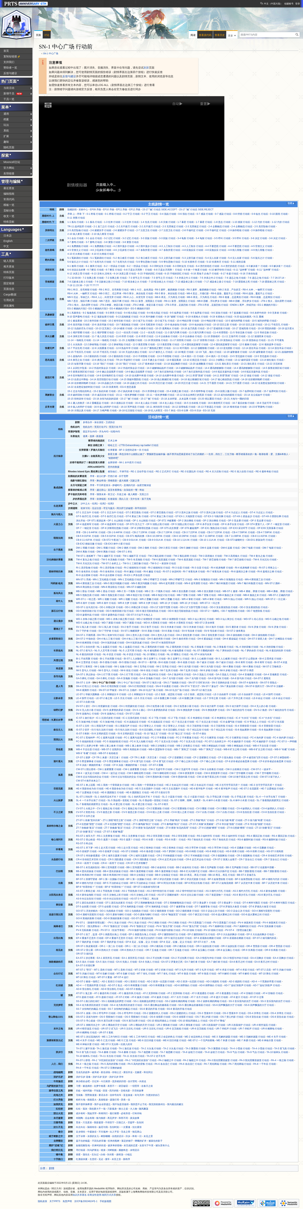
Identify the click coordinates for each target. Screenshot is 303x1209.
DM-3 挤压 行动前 (168, 547)
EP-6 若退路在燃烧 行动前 (207, 938)
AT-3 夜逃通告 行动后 (227, 993)
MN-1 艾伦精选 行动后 (129, 579)
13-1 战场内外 (74, 356)
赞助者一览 (10, 67)
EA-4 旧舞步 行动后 (283, 958)
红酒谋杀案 (82, 1159)
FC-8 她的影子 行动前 (239, 741)
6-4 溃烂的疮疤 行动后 (233, 266)
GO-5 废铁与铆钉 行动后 (146, 914)
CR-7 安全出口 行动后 (275, 859)
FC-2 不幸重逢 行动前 (162, 737)
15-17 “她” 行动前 (129, 398)
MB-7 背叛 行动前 (186, 595)
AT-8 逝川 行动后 (239, 997)
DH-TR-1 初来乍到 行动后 (110, 635)
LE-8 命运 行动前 (261, 698)
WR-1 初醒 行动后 (128, 599)
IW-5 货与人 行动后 (108, 670)
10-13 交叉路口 (103, 328)
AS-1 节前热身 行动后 (133, 891)
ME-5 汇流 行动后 (126, 1040)
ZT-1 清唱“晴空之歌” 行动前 (117, 820)
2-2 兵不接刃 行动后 (150, 226)
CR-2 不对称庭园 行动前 (169, 855)
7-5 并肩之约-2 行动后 (211, 278)
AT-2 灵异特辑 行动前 (154, 993)
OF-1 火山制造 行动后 (144, 520)
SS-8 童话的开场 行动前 (152, 1009)
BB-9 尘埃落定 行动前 (141, 875)
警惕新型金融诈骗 (156, 454)
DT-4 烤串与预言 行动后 (282, 902)
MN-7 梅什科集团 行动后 (250, 583)
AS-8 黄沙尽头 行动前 (244, 894)
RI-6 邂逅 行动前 (132, 571)
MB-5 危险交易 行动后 (112, 595)
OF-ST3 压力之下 (135, 524)
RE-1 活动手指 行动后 (142, 471)
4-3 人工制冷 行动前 (169, 246)
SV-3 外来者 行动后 (193, 627)
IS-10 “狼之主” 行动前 (155, 733)
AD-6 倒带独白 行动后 (210, 985)
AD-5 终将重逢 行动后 (160, 985)
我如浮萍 (92, 1113)
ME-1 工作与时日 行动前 (115, 1036)
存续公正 (116, 1072)
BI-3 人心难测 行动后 (226, 658)
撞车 (107, 1159)
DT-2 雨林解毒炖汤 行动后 (178, 902)
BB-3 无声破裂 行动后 (237, 867)
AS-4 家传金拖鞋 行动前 (272, 891)
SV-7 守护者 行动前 (86, 631)
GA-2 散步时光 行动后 (179, 674)
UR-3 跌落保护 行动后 (238, 1025)
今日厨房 (105, 1081)
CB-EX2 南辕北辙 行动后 (89, 543)
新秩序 (126, 1159)
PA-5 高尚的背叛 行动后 (140, 1064)
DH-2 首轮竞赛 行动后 (213, 635)
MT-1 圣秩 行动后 (123, 969)
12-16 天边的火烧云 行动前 (133, 352)
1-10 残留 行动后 (241, 222)
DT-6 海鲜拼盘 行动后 (157, 906)
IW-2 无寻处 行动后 (166, 666)
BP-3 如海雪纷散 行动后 (247, 879)
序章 (92, 476)
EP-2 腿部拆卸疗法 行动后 (201, 934)
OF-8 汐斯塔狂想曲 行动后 (144, 528)
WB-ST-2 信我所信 (111, 749)
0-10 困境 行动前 (279, 214)
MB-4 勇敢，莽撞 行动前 (252, 591)
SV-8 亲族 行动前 (151, 631)
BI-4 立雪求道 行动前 (270, 658)
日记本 (95, 1081)
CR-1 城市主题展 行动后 (142, 855)
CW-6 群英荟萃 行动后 (215, 773)
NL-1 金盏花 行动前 (107, 647)
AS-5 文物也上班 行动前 (115, 894)
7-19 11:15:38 (74, 285)
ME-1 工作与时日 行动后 (142, 1036)
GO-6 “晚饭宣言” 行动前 (173, 914)
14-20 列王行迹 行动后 (186, 383)
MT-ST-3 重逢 (105, 977)
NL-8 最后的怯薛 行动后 (88, 654)
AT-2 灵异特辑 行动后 (178, 993)
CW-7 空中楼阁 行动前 (241, 773)
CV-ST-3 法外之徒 (85, 816)
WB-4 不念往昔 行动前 (264, 745)
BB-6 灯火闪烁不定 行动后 (223, 871)
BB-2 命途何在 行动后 (187, 867)
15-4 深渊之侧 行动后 (177, 391)
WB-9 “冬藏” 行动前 (285, 749)
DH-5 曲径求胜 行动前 (159, 638)
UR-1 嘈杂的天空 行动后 (142, 1025)
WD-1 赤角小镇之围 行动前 (90, 619)
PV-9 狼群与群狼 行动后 (168, 930)
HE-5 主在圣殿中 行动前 (148, 788)
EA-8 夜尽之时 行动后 (265, 961)
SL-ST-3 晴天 (161, 804)
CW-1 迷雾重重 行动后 (135, 769)
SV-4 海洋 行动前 (215, 627)
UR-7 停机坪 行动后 (248, 1028)
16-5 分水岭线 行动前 (195, 403)
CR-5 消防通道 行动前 (119, 859)
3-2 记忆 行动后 (130, 238)
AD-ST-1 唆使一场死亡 (88, 981)
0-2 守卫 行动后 (150, 214)
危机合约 (87, 427)
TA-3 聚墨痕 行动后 (218, 1048)
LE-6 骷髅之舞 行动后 (190, 698)
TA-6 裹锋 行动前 (107, 1052)
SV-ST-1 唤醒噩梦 (130, 631)
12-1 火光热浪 (74, 344)
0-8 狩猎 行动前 (241, 214)
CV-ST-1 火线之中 (85, 808)
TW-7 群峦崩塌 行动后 (239, 559)
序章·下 (80, 214)
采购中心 (83, 209)
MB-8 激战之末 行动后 (254, 595)
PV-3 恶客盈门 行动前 (200, 922)
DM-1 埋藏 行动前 (85, 547)
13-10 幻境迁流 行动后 (195, 360)
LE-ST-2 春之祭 (104, 698)
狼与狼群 (101, 1118)
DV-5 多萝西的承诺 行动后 (161, 710)
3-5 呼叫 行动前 (222, 238)
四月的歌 (114, 1090)
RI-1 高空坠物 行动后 (111, 567)
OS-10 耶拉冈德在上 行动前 (161, 1020)
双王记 (111, 494)
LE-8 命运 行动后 (281, 698)
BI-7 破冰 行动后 (224, 662)
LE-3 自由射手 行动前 (225, 694)
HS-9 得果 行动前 (235, 851)
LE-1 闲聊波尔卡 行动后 (140, 694)
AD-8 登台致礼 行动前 (87, 989)
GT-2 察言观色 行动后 (162, 512)
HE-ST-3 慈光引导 (160, 792)
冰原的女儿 (93, 1136)
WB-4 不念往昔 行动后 (88, 749)
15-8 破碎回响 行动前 (78, 395)
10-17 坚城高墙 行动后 (244, 328)
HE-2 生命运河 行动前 (177, 785)
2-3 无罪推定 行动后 (196, 226)
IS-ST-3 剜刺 (82, 733)
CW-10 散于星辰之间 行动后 (243, 776)
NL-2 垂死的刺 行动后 (177, 647)
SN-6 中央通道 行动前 (167, 686)
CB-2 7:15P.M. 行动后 (168, 532)
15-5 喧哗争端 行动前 (202, 391)
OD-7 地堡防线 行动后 (258, 611)
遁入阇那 (132, 494)
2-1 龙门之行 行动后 (104, 226)
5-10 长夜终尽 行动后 (218, 261)
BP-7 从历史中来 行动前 (247, 883)
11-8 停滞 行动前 (125, 336)
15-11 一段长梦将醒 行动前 (130, 395)
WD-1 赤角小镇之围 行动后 (120, 619)
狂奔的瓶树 (113, 1140)
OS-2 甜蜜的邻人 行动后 (183, 1013)
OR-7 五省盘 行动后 (178, 950)
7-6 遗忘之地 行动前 (235, 278)
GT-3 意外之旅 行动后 (211, 512)
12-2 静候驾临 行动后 (119, 344)
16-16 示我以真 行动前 (79, 410)
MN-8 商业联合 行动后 (113, 587)
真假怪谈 (103, 1099)
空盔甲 (131, 1122)
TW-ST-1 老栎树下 (85, 556)
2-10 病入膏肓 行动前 (78, 234)
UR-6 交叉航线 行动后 (202, 1028)
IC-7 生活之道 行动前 (183, 721)
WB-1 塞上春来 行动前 (111, 745)
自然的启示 (118, 1136)
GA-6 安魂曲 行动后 (150, 678)
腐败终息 (123, 1150)
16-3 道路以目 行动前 (122, 403)
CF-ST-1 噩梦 (83, 757)
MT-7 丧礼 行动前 (146, 973)
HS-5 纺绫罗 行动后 (109, 851)
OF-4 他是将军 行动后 (112, 524)
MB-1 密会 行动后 (106, 591)
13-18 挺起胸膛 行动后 (175, 363)
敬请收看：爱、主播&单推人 (273, 454)
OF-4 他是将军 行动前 (87, 524)
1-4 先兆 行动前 (149, 222)
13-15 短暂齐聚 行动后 (79, 363)
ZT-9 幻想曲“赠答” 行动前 (212, 827)
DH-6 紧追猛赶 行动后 (234, 638)
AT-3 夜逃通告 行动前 (203, 993)
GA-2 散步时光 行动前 (154, 674)
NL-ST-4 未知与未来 (201, 654)
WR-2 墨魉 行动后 (170, 599)
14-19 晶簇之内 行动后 (135, 383)
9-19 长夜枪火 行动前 (197, 316)
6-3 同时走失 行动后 (183, 266)
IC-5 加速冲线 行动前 (87, 721)
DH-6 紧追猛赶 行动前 (209, 638)
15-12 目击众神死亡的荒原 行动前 (194, 395)
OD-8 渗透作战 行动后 (112, 614)
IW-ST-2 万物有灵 (272, 666)
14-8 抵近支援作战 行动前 (225, 371)
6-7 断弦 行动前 (95, 269)
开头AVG (104, 431)
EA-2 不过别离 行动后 (182, 958)
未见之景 (148, 1136)
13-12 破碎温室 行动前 (246, 360)
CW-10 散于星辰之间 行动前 (211, 776)
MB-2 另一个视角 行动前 (130, 591)
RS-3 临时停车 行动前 (208, 836)
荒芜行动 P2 (115, 427)
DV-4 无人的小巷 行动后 (88, 710)
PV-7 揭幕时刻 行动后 (245, 926)
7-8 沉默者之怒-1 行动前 (80, 281)
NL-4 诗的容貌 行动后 (271, 647)
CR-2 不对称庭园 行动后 (196, 855)
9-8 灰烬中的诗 (258, 312)
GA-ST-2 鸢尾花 (262, 678)
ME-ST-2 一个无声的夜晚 (201, 1040)
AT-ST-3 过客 (257, 997)
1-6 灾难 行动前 (167, 222)
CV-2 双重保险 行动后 (182, 808)
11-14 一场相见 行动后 (105, 340)
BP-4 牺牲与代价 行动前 (274, 879)
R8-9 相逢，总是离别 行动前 (234, 297)
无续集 (79, 1095)
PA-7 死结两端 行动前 (215, 1064)
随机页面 (8, 147)
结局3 (111, 503)
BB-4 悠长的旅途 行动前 (88, 871)
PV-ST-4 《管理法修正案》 (239, 930)
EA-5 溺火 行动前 (85, 961)
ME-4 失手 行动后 (85, 1040)
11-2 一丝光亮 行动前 (127, 332)
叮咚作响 (137, 1113)
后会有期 (89, 1118)
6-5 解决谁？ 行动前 (257, 266)
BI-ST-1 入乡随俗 (133, 658)
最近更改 (8, 188)
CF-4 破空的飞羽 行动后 (255, 757)
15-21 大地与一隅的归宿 (236, 398)
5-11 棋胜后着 (238, 261)
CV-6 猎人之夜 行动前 (158, 812)
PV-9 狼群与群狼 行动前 (141, 930)
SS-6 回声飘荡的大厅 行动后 (259, 1005)
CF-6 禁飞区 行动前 (140, 761)
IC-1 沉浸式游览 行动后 (135, 718)
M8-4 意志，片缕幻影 (198, 293)
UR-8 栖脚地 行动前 (271, 1028)
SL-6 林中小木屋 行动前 (215, 800)
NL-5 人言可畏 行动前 (105, 650)
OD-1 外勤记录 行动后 (136, 607)
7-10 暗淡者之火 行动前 (134, 281)
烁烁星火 (92, 1099)
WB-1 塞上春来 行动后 (137, 745)
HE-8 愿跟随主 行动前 (112, 792)
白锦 (102, 1154)
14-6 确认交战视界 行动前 (109, 371)
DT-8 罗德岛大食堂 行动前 (233, 906)
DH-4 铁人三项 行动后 (134, 638)
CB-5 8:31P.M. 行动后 (112, 536)
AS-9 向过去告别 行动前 (88, 898)
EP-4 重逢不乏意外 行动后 (119, 938)
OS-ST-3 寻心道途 (85, 1020)
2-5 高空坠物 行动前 (264, 226)
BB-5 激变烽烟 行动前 (141, 871)
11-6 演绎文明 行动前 (78, 336)
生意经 (93, 1159)
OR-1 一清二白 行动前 (111, 946)
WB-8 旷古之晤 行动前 (235, 749)
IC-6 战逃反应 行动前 (135, 721)
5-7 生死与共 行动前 (100, 261)
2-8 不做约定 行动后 (215, 230)
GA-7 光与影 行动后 (195, 678)
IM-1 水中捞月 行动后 (130, 462)
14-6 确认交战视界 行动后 (138, 371)
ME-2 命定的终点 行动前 (170, 1036)
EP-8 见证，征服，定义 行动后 (176, 942)
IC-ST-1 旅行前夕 (85, 718)
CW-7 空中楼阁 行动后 (267, 773)
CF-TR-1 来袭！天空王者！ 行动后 (148, 757)
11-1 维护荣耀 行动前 (78, 332)
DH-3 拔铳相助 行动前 (238, 635)
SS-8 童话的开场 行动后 (179, 1009)
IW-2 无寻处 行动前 (144, 666)
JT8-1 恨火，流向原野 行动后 (82, 305)
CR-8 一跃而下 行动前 (87, 863)
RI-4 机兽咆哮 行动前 (222, 567)
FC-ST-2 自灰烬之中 (215, 741)
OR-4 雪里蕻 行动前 (256, 946)
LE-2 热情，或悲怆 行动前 (168, 694)
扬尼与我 (103, 1127)
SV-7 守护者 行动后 (108, 631)
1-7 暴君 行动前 (185, 222)
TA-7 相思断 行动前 (148, 1052)
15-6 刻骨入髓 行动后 (226, 391)
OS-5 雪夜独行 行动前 (111, 1017)
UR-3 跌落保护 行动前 (213, 1025)
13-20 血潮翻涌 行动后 (201, 363)
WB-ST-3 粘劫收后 (108, 753)
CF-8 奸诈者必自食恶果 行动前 (241, 761)
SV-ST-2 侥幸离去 (235, 631)
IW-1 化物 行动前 (103, 666)
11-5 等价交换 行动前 (241, 332)
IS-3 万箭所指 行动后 (222, 726)
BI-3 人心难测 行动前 (203, 658)
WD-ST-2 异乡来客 (204, 622)
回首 (105, 1090)
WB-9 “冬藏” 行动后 (86, 753)
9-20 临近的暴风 (242, 316)
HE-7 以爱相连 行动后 (87, 792)
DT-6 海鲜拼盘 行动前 (132, 906)
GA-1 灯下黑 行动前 (107, 674)
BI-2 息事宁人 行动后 (179, 658)
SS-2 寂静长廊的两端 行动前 (180, 1001)
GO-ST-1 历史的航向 (87, 911)
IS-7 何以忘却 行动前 (198, 729)
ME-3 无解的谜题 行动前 (225, 1036)
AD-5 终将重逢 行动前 (135, 985)
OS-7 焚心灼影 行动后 (231, 1017)
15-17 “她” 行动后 (149, 398)
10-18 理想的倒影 (267, 328)
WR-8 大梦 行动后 (148, 603)
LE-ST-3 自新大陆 (85, 702)
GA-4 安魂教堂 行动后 (275, 674)
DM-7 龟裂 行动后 (271, 547)
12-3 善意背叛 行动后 (168, 344)
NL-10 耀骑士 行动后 (177, 654)
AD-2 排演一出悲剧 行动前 (161, 981)
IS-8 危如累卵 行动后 (270, 729)
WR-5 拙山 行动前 (233, 599)
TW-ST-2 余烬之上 (111, 563)
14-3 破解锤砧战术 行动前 (160, 368)
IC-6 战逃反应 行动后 (159, 721)
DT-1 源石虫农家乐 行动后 (119, 902)
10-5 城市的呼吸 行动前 (237, 320)
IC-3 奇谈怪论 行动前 (199, 718)
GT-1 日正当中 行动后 (112, 512)
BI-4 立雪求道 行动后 (87, 662)
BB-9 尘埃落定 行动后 (166, 875)
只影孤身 (112, 1108)
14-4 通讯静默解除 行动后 (246, 368)
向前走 (142, 1081)
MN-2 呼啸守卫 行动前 (155, 579)
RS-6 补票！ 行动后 (175, 839)
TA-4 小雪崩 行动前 (240, 1048)
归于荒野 (123, 476)
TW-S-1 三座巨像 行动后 (135, 563)
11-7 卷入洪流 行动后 (103, 336)
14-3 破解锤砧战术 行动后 (189, 368)
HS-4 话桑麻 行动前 (241, 847)
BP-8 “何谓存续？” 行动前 (89, 887)
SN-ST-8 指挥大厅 (254, 686)
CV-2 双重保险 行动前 (158, 808)
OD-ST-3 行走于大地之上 (139, 614)
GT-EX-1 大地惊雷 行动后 (188, 516)
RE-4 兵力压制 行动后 (217, 471)
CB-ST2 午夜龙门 (111, 540)
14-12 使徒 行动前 (249, 375)
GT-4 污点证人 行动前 (236, 512)
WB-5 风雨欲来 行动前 (135, 749)
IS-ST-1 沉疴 (82, 726)
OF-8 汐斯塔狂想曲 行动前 (115, 528)
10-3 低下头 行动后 (165, 320)
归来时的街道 (99, 1145)
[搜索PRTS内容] (269, 34)
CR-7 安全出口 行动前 (250, 859)
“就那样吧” (113, 458)
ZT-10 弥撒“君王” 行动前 (268, 827)
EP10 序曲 (108, 209)
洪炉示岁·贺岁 (100, 1077)
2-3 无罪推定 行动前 (173, 226)
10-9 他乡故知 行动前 (176, 324)
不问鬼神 (103, 1131)
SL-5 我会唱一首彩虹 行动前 (122, 800)
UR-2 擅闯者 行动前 (167, 1025)
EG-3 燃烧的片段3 (98, 308)
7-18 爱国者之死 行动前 (245, 281)
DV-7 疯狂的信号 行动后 (281, 710)
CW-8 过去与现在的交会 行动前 (92, 776)
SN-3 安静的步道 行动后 (224, 682)
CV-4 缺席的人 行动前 (248, 808)
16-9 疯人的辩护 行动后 (106, 407)
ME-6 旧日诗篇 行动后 (174, 1040)
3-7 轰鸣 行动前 (75, 242)
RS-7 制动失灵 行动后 (224, 839)
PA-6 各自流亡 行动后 (190, 1064)
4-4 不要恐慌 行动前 (215, 246)
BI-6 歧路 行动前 (167, 662)
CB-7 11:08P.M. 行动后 (237, 536)
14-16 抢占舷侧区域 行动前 (165, 379)
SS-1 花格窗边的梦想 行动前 (116, 1001)
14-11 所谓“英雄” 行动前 (198, 375)
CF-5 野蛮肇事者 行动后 (115, 761)
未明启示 (134, 1150)
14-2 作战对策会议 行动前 (102, 368)
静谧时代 (117, 485)
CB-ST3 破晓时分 (235, 540)
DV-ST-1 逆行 (83, 706)
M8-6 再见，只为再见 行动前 (170, 297)
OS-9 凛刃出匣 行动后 (134, 1020)
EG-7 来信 (170, 410)
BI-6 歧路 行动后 (186, 662)
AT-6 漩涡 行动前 (140, 997)
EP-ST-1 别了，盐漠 (86, 934)
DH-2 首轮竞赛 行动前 (188, 635)
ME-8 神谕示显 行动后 (87, 1044)
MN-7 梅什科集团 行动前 (222, 583)
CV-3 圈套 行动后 (225, 808)
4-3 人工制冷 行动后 (192, 246)
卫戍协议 (110, 422)
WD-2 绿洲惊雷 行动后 (174, 619)
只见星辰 (87, 1122)
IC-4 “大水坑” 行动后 (269, 718)
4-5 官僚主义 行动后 (78, 250)
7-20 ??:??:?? (91, 285)
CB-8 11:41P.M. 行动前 (263, 536)
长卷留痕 (112, 499)
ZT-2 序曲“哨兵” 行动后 (202, 820)
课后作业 (128, 1072)
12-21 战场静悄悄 (284, 352)
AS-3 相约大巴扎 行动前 (218, 891)
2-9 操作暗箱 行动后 (261, 230)
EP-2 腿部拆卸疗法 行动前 (172, 934)
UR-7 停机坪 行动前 (226, 1028)
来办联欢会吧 (83, 1081)
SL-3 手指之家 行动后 (242, 796)
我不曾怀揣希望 (84, 1104)
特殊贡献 (8, 221)
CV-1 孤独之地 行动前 (108, 808)
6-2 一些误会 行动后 (137, 266)
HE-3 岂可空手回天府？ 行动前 (231, 785)
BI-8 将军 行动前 (244, 662)
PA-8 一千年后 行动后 (87, 1067)
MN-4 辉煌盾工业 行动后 (89, 583)
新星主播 (112, 454)
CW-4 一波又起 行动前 (88, 773)
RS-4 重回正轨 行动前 (258, 836)
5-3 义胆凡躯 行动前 (169, 258)
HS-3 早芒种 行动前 (195, 847)
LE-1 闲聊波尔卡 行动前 (113, 694)
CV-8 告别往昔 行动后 (272, 812)
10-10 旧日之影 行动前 (225, 324)
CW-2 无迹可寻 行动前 (160, 769)
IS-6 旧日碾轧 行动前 (150, 729)
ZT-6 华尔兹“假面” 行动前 (229, 824)
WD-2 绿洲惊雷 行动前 (148, 619)
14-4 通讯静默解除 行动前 (218, 368)
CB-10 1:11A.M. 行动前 (185, 540)
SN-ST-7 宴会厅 (210, 686)
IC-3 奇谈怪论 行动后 (223, 718)
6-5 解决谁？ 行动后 (280, 266)
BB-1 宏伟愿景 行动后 (137, 867)
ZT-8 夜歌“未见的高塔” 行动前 (148, 827)
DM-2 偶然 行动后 (147, 547)
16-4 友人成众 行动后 (170, 403)
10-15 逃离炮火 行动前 (167, 328)
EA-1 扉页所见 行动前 (108, 958)
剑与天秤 (139, 1095)
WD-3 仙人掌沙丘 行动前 (201, 619)
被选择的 (87, 1086)
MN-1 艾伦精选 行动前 (104, 579)
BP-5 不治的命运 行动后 (142, 883)
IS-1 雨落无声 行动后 (126, 726)
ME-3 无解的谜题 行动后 (252, 1036)
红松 (78, 1108)
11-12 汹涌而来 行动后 (259, 336)
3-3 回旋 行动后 (167, 238)
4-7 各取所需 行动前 (146, 250)
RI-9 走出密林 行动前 (87, 575)
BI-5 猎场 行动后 (127, 662)
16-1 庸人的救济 (75, 403)
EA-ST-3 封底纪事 (85, 965)
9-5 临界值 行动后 (200, 312)
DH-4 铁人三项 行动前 (108, 638)
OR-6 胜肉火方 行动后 (131, 950)
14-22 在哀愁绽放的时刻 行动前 (267, 383)
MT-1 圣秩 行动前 (103, 969)
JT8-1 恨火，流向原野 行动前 (276, 301)
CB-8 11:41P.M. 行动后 (88, 540)
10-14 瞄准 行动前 (122, 328)
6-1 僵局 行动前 (75, 266)
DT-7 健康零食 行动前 (181, 906)
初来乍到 (85, 508)
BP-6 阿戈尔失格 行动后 (197, 883)
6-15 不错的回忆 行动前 (150, 273)
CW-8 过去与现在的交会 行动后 (127, 776)
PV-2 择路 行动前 (158, 922)
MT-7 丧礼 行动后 (166, 973)
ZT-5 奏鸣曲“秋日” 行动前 (146, 824)
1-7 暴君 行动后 (204, 222)
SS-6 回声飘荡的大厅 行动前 (227, 1005)
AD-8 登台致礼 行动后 (112, 989)
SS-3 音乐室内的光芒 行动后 (275, 1001)
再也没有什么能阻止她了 (132, 454)
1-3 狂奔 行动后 (130, 222)
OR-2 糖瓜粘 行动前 (160, 946)
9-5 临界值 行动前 (179, 312)
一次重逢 (125, 1127)
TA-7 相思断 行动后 (170, 1052)
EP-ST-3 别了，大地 (204, 942)
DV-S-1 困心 (139, 710)
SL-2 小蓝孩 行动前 (172, 796)
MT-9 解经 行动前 (227, 973)
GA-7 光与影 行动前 (173, 678)
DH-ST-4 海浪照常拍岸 (163, 642)
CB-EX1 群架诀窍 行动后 (259, 540)
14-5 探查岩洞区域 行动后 (80, 371)
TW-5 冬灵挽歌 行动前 (113, 559)
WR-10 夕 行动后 (189, 603)
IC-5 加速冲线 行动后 (111, 721)
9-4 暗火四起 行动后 (157, 312)
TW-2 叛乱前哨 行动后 (185, 556)
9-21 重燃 (259, 316)
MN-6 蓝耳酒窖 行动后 (196, 583)
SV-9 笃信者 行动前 (192, 631)
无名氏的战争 (83, 1072)
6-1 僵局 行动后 (94, 266)
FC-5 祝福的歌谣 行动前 (88, 741)
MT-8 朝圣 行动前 (187, 973)
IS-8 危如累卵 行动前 (246, 729)
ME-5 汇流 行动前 (106, 1040)
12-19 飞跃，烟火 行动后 (208, 352)
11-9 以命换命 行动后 (191, 336)
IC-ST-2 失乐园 (276, 721)
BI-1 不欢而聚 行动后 (111, 658)
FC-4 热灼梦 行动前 (260, 737)
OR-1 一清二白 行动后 (136, 946)
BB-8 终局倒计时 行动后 (115, 875)
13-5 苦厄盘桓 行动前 (241, 356)
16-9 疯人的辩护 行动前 (79, 407)
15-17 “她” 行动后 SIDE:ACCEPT (159, 209)
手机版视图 (105, 1201)
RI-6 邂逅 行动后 (152, 571)
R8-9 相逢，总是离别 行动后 (265, 297)
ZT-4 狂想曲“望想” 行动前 (89, 824)
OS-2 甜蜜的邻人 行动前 (155, 1013)
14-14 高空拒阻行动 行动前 (104, 379)
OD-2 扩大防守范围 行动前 (164, 607)
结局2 (103, 503)
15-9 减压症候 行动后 (103, 395)
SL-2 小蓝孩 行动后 (194, 796)
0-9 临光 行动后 (260, 214)
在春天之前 (147, 1086)
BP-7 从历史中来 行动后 (274, 883)
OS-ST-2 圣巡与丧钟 (86, 1017)
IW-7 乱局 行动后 (189, 670)
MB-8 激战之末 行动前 (229, 595)
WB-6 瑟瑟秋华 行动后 (160, 749)
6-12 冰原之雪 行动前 (78, 273)
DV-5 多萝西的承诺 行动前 (117, 710)
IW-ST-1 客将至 (84, 666)
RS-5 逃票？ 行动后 (130, 839)
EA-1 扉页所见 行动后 (133, 958)
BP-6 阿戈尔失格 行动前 (170, 883)
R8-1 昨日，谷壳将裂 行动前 (82, 289)
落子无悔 (146, 499)
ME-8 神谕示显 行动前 (269, 1040)
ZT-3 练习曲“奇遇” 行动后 (257, 820)
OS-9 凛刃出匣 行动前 (108, 1020)
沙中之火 (85, 503)
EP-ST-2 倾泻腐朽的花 (264, 938)
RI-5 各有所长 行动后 (111, 571)
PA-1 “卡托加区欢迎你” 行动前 (107, 1060)
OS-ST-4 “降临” (217, 1020)
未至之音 (116, 1159)
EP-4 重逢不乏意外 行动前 (89, 938)
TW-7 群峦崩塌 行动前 (214, 559)
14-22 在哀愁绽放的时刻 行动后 (83, 387)
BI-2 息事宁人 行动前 (155, 658)
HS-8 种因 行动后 (215, 851)
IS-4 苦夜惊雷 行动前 (246, 726)
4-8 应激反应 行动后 (215, 250)
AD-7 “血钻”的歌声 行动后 (266, 985)
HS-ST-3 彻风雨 (275, 851)
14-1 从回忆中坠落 (77, 368)
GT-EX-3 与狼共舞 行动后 (217, 516)
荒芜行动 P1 (100, 427)
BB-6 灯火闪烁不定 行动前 (193, 871)
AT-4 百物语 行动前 (250, 993)
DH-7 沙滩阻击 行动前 (280, 638)
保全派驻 (99, 422)
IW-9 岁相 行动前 (209, 670)
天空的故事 (138, 1090)
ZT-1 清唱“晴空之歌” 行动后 (147, 820)
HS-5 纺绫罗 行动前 (86, 851)
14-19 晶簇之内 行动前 (109, 383)
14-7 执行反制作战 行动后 (196, 371)
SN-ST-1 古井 (83, 682)
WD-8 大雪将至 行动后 (181, 622)
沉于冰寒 (80, 1136)
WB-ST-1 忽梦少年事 (87, 745)
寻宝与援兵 (109, 508)
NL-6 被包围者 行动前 (155, 650)
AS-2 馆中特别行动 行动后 (189, 891)
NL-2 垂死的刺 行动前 (152, 647)
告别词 (140, 1122)
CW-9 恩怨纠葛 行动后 (183, 776)
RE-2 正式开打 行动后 (167, 471)
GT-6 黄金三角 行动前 (137, 516)
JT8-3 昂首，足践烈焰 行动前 (180, 305)
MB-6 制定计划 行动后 (163, 595)
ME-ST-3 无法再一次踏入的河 (116, 1044)
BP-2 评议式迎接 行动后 (193, 879)
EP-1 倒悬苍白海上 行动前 (113, 934)
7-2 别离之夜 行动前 (93, 278)
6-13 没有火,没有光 (102, 273)
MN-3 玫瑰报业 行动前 (206, 579)
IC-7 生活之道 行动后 (207, 721)
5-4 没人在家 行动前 (215, 258)
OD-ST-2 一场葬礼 (209, 611)
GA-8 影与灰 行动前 (218, 678)
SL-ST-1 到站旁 (84, 796)
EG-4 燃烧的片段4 (119, 308)
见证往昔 (96, 508)
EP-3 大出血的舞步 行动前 (230, 934)
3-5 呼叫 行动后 (240, 238)
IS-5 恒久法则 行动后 (126, 729)
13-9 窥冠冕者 (173, 360)
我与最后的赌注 (175, 1104)
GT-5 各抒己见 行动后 (112, 516)
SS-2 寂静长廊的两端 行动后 (212, 1001)
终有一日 (137, 1136)
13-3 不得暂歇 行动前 (144, 356)
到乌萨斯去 (93, 1150)
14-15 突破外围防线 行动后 (134, 379)
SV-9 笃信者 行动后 (214, 631)
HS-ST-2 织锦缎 (129, 851)
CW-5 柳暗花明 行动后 (164, 773)
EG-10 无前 (209, 410)
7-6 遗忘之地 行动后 (258, 278)
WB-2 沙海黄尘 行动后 (188, 745)
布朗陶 (79, 1118)
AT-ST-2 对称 (122, 997)
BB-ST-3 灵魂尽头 (246, 875)
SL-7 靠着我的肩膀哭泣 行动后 (92, 804)
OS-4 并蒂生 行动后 (281, 1013)
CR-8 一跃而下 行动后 (112, 863)
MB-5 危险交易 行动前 (87, 595)
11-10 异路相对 (212, 336)
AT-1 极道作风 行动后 (129, 993)
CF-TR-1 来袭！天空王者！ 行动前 (110, 757)
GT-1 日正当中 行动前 (87, 512)
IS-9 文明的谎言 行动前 (103, 733)
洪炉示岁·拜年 (116, 1077)
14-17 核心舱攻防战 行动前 (225, 379)
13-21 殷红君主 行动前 (227, 363)
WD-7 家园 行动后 (132, 622)
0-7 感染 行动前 (205, 214)
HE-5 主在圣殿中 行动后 (175, 788)
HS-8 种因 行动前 (194, 851)
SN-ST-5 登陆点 (268, 682)
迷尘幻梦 (101, 476)
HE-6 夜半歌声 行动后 (226, 788)
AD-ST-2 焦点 (115, 985)
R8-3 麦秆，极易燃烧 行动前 (170, 289)
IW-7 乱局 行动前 (169, 670)
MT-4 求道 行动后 (245, 969)
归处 (78, 1090)
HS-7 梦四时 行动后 (173, 851)
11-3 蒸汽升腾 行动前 (176, 332)
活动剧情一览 (158, 417)
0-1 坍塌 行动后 (113, 214)
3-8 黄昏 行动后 (130, 242)
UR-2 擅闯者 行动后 (189, 1025)
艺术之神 (112, 440)
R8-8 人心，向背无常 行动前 (107, 297)
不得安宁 (109, 1122)
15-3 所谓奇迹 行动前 (153, 391)
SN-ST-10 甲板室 (108, 690)
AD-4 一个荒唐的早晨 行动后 (91, 985)
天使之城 (121, 494)
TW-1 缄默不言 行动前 (109, 556)
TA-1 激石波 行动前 (107, 1048)
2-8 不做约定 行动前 (192, 230)
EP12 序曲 (134, 209)
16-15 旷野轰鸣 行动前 (260, 407)
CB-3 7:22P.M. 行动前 (193, 532)
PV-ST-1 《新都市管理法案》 (91, 922)
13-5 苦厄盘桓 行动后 (265, 356)
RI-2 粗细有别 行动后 (159, 567)
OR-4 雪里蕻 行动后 (279, 946)
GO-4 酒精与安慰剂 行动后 (90, 914)
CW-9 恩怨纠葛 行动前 (157, 776)
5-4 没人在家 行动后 (238, 258)
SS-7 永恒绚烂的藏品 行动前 (91, 1009)
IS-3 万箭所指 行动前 (198, 726)
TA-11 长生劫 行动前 (110, 1056)
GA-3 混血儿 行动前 (203, 674)
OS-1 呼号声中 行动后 (129, 1013)
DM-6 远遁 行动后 (230, 547)
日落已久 (121, 1122)
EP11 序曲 (121, 209)
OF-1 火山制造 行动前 (119, 520)
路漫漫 (99, 436)
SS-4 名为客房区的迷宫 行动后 (126, 1005)
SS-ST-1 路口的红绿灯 (88, 1001)
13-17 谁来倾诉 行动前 (150, 363)
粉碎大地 (80, 1099)
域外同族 (87, 1090)
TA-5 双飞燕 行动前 (284, 1048)
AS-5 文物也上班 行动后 (142, 894)
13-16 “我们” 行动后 (126, 363)
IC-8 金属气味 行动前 (231, 721)
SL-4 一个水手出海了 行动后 (91, 800)
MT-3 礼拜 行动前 (184, 969)
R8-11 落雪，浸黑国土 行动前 (146, 301)
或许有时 (80, 1113)
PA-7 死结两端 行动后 (240, 1064)
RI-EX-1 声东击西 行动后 (137, 575)
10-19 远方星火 (286, 328)
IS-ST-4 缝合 (199, 733)
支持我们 (8, 62)
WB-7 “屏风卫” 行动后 (210, 749)
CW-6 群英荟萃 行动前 (190, 773)
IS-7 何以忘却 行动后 (222, 729)
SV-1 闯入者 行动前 (86, 627)
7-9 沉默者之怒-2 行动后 (107, 281)
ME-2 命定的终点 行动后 (197, 1036)
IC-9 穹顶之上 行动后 (255, 721)
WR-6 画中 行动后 (106, 603)
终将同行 (103, 1113)
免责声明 (67, 1201)
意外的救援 (113, 467)
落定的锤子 (127, 1140)
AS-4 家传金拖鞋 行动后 (88, 894)
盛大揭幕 (123, 480)
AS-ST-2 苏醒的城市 (168, 894)
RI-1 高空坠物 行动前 (87, 567)
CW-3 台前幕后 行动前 (212, 769)
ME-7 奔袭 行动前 (225, 1040)
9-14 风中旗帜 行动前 (151, 316)
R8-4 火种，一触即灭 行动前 (257, 289)
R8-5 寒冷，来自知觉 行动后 (170, 293)
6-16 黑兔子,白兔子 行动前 (205, 273)
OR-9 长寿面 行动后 (275, 950)
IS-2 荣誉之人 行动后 (174, 726)
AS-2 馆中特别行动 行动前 (160, 891)
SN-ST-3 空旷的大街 (199, 682)
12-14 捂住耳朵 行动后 (279, 348)
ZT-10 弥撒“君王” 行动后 (88, 831)
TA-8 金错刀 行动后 (215, 1052)
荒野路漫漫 (91, 1095)
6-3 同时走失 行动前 (160, 266)
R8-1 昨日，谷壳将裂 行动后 (114, 289)
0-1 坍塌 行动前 (95, 214)
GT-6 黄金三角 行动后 (162, 516)
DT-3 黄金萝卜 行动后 (229, 902)
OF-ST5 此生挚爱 (169, 528)
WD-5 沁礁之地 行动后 (88, 622)
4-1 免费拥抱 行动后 (100, 246)
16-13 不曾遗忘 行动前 (209, 407)
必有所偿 (125, 1113)
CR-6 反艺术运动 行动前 (171, 859)
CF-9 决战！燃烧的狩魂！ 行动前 (93, 765)
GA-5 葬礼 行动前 (85, 678)
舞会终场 (101, 480)
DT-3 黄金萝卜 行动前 (204, 902)
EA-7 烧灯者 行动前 (195, 961)
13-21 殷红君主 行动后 (252, 363)
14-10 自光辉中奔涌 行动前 (139, 375)
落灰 (85, 1108)
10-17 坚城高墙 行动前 (218, 328)
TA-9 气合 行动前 (236, 1052)
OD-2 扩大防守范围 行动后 (194, 607)
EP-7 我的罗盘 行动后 (112, 942)
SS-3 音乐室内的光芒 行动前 (243, 1001)
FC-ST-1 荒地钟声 (85, 737)
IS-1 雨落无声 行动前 (102, 726)
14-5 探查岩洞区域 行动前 (275, 368)
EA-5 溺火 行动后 (105, 961)
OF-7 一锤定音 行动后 (87, 528)
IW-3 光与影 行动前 (188, 666)
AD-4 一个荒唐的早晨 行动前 (266, 981)
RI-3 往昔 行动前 (181, 567)
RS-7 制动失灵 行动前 (199, 839)
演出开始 (80, 520)
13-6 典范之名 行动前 (78, 360)
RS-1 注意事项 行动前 (108, 836)
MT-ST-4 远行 (121, 977)
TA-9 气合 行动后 (256, 1052)
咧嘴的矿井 (140, 1140)
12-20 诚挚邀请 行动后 (261, 352)
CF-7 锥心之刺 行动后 (211, 761)
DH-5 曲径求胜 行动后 (184, 638)
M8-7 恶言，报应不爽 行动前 (82, 301)
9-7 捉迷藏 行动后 (239, 312)
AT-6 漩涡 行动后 (160, 997)
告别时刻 (114, 1127)
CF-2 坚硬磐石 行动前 (180, 757)
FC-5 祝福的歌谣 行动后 (115, 741)
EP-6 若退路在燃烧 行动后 (237, 938)
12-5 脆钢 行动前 (248, 344)
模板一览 (8, 204)
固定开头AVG (90, 431)
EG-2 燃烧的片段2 (77, 308)
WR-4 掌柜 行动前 (191, 599)
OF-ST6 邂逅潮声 (189, 528)
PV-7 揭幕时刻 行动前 (220, 926)
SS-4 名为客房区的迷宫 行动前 (92, 1005)
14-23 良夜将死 (110, 387)
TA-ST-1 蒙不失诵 (85, 1048)
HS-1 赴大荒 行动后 (127, 847)
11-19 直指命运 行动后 (254, 340)
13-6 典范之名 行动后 (103, 360)
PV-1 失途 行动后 (138, 922)
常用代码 (8, 199)
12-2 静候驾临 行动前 (95, 344)
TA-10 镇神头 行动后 (86, 1056)
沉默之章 (135, 480)
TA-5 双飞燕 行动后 (86, 1052)
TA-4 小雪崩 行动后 (262, 1048)
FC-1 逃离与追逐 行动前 (109, 737)
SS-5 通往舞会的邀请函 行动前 (160, 1005)
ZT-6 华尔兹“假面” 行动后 (257, 824)
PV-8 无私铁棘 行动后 (87, 930)
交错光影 (125, 1090)
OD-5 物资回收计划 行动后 (120, 611)
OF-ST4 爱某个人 (255, 524)
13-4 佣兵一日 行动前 (192, 356)
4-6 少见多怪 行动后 (123, 250)
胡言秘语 (123, 1086)
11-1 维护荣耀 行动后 (103, 332)
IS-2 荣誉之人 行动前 (150, 726)
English (8, 241)
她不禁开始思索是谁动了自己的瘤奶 (185, 454)
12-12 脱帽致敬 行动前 (202, 348)
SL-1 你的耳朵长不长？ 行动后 (144, 796)
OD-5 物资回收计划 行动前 (90, 611)
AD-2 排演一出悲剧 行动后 (190, 981)
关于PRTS (54, 1201)
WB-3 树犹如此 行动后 (239, 745)
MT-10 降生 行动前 (269, 973)
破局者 (95, 1072)
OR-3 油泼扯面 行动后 (232, 946)
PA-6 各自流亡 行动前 (166, 1064)
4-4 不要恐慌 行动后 (238, 246)
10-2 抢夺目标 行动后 (119, 320)
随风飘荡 (143, 1108)
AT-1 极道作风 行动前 (105, 993)
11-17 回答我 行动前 (180, 340)
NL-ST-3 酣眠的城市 (203, 650)
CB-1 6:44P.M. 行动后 (118, 532)
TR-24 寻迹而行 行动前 (128, 360)
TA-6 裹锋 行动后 (127, 1052)
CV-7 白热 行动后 (225, 812)
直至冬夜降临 (115, 490)
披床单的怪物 (115, 1145)
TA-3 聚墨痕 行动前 (195, 1048)
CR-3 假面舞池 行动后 (248, 855)
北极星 (138, 1072)
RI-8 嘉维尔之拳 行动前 (243, 571)
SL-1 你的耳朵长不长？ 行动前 (110, 796)
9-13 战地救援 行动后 (127, 316)
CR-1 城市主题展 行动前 (114, 855)
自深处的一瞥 (131, 490)
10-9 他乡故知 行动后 (200, 324)
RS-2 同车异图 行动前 (158, 836)
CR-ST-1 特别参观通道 (88, 855)
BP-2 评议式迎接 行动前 (166, 879)
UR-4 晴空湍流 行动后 (87, 1028)
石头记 (95, 1154)
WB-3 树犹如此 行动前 (214, 745)
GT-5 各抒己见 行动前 (87, 516)
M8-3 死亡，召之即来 (110, 293)
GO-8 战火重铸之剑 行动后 (255, 914)
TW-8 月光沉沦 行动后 (87, 563)
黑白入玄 (123, 499)
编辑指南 (8, 193)
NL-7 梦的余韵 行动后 (252, 650)
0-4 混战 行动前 (168, 214)
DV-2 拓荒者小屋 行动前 (159, 706)
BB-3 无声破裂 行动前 (212, 867)
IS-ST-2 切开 (82, 729)
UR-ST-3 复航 (106, 1032)
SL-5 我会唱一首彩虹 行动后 (154, 800)
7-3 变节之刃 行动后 (162, 278)
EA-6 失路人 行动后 (149, 961)
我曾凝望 (98, 1122)
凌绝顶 (119, 1154)
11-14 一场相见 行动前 (79, 340)
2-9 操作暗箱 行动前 (238, 230)
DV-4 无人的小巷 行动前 (263, 706)
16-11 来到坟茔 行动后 (158, 407)
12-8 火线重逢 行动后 (103, 348)
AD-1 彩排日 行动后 (134, 981)
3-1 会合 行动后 (94, 238)
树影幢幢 (105, 1136)
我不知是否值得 (120, 1104)
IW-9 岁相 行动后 (229, 670)
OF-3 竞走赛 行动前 (238, 520)
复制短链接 (10, 56)
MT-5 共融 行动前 (282, 969)
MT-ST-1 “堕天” (84, 969)
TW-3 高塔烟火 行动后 (235, 556)
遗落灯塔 (114, 1099)
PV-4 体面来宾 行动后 (274, 922)
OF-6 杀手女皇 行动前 (207, 524)
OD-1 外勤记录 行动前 (111, 607)
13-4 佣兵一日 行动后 (217, 356)
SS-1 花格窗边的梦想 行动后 (148, 1001)
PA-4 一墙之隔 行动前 (282, 1060)
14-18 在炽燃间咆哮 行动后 (81, 383)
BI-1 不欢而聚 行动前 (87, 658)
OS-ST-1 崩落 (83, 1013)
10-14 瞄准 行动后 (143, 328)
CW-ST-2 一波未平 (261, 769)
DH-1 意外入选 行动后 (162, 635)
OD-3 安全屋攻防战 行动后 (253, 607)
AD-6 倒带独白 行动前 (185, 985)
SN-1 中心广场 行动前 (103, 682)
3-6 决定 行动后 (277, 238)
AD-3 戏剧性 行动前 (216, 981)
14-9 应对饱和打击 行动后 (109, 375)
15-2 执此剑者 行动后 (129, 391)
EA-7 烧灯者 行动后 (217, 961)
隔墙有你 (92, 1127)
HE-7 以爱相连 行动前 (272, 788)
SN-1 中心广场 (50, 53)
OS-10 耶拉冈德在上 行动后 (192, 1020)
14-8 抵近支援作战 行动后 (254, 371)
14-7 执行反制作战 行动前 (167, 371)
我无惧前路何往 (157, 1104)
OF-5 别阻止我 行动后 (182, 524)
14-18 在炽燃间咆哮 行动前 (255, 379)
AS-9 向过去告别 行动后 (115, 898)
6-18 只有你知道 (249, 273)
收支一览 (8, 216)
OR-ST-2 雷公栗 (84, 950)
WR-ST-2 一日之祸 (275, 599)
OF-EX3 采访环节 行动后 (242, 528)
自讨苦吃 (132, 1081)
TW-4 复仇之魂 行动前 (261, 556)
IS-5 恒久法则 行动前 (102, 729)
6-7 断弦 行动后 (114, 269)
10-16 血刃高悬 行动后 (192, 328)
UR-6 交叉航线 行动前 (177, 1028)
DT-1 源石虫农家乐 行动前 (89, 902)
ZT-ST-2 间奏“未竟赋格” (201, 824)
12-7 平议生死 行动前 (78, 348)
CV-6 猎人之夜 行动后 (182, 812)
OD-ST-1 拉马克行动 (87, 607)
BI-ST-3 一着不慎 (147, 662)
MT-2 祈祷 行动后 (164, 969)
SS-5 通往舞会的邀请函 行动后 (194, 1005)
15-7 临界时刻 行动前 (250, 391)
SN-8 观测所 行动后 (86, 690)
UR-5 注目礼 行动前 (130, 1028)
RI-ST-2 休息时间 (172, 571)
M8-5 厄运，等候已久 (78, 297)
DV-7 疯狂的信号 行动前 (239, 710)
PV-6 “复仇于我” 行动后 (195, 926)
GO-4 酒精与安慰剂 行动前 (266, 911)
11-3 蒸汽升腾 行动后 (200, 332)
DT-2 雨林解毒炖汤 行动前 (148, 902)
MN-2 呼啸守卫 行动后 (180, 579)
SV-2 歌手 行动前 (130, 627)
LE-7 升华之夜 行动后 (239, 698)
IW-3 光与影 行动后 (211, 666)
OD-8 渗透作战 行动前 (87, 614)
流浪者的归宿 (119, 1081)
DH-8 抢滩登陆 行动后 (87, 642)
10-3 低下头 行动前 (143, 320)
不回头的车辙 (99, 1140)
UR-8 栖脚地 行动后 (86, 1032)
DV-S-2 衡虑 (260, 710)
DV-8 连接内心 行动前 (87, 713)
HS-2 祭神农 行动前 (150, 847)
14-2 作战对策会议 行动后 (131, 368)
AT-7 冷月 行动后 (199, 997)
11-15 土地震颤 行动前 (130, 340)
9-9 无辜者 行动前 (277, 312)
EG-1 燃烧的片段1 (267, 305)
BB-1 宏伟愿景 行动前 (113, 867)
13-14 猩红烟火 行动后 (272, 360)
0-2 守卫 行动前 (131, 214)
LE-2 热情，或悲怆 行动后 (198, 694)
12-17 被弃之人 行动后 (161, 352)
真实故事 (134, 1118)
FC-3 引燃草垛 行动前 (212, 737)
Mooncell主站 (11, 162)
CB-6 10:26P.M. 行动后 (184, 536)
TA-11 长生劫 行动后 (134, 1056)
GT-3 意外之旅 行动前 (186, 512)
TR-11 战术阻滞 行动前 (79, 226)
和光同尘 (148, 1072)
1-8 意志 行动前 (222, 222)
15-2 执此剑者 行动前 (104, 391)
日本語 (7, 235)
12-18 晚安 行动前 (183, 352)
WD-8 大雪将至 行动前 (155, 622)
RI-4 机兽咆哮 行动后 (246, 567)
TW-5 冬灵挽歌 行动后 (138, 559)
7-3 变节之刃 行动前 (139, 278)
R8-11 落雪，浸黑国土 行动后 (179, 301)
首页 (6, 50)
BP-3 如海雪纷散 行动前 (220, 879)
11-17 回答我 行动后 (203, 340)
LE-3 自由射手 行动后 (249, 694)
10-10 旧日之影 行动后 (250, 324)
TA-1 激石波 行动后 (129, 1048)
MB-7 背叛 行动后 (206, 595)
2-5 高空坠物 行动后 (78, 230)
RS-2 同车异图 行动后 (183, 836)
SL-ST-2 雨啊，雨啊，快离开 (186, 800)
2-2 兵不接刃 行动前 (127, 226)
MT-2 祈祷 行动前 (144, 969)
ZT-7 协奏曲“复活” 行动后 (117, 827)
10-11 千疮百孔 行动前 (276, 324)
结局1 (95, 503)
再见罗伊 (112, 1118)
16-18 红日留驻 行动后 (130, 410)
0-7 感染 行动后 (223, 214)
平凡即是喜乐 (104, 485)
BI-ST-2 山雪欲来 (248, 658)
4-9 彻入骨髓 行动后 (261, 250)
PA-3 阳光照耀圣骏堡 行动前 (222, 1060)
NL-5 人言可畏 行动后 (130, 650)
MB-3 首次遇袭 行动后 (209, 591)
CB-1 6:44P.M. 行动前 (94, 532)
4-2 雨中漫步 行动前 (123, 246)
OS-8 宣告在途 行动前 (257, 1017)
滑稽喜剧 (112, 480)
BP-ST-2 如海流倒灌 (222, 883)
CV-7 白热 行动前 (205, 812)
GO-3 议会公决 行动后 (238, 911)
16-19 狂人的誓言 (153, 410)
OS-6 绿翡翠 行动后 (182, 1017)
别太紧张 (137, 1127)
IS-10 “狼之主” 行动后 (179, 733)
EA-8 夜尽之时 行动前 (241, 961)
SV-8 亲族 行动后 (171, 631)
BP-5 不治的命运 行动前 (115, 883)
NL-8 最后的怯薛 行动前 (278, 650)
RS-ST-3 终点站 (84, 843)
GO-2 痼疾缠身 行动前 (162, 911)
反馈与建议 (69, 76)
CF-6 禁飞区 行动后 (163, 761)
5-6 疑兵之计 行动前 (261, 258)
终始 (142, 490)
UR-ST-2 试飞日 (109, 1028)
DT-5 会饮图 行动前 (86, 906)
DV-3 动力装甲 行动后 (237, 706)
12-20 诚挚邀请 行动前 (235, 352)
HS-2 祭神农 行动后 (173, 847)
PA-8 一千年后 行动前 (264, 1064)
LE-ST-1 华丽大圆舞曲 (87, 694)
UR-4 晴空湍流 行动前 (264, 1025)
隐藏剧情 (72, 209)
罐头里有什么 (162, 1145)
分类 (42, 1168)
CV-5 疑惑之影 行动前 (108, 812)
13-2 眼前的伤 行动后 (119, 356)
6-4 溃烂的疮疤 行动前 (207, 266)
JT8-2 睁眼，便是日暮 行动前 (115, 305)
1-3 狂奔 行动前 (112, 222)
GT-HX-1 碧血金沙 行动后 (246, 516)
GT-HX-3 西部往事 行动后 (275, 516)
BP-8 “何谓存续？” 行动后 (118, 887)
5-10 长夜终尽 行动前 (193, 261)
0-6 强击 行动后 (186, 214)
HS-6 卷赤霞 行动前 (150, 851)
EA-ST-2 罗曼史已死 (172, 961)
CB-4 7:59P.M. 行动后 (268, 532)
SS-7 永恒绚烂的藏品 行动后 (123, 1009)
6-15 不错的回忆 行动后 (177, 273)
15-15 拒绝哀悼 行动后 (79, 398)
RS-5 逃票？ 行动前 (107, 839)
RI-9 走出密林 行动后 (111, 575)
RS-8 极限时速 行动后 (273, 839)
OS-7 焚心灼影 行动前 (206, 1017)
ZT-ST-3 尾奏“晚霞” (113, 831)
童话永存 (103, 1095)
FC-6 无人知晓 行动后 (141, 741)
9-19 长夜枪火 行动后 (221, 316)
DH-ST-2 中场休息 (85, 638)
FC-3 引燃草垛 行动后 (237, 737)
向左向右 (80, 1127)
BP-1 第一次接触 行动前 (111, 879)
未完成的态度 (131, 1145)
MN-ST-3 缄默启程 (136, 587)
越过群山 (101, 490)
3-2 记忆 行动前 (112, 238)
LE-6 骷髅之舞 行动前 (165, 698)
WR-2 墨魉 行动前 (149, 599)
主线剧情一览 (158, 204)
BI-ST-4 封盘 (280, 662)
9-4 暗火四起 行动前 (134, 312)
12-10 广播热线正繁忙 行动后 (155, 348)
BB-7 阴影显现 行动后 (275, 871)
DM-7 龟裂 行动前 (251, 547)
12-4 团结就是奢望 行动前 (194, 344)
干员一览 (8, 99)
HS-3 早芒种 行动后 (218, 847)
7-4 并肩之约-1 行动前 (186, 278)
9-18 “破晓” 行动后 (174, 316)
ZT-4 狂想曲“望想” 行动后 (117, 824)
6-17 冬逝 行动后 (230, 273)
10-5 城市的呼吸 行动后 (264, 320)
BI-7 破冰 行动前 (205, 662)
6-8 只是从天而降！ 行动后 (168, 269)
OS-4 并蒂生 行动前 (258, 1013)
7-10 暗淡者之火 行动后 (161, 281)
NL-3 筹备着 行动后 (223, 647)
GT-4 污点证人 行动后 (261, 512)
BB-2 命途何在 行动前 (162, 867)
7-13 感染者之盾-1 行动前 (188, 281)
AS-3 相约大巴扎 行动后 (245, 891)
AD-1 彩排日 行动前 (112, 981)
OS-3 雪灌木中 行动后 (234, 1013)
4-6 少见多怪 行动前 (100, 250)
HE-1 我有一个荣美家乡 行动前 (113, 785)
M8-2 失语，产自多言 (229, 289)
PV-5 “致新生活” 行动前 (116, 926)
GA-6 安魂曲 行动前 (127, 678)
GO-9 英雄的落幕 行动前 (89, 918)
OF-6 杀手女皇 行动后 (232, 524)
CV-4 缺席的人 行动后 (272, 808)
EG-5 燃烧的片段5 (140, 308)
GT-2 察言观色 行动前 (137, 512)
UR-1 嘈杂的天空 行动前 (114, 1025)
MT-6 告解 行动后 (126, 973)
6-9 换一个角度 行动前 (195, 269)
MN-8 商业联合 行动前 (87, 587)
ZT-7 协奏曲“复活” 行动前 (89, 827)
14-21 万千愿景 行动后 (237, 383)
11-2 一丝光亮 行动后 (151, 332)
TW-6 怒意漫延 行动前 (163, 559)
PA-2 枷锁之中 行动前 (169, 1060)
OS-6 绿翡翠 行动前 (160, 1017)
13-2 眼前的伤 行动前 (95, 356)
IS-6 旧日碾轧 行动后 (174, 729)
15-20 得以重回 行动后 (210, 398)
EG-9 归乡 (195, 410)
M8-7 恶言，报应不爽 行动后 (114, 301)
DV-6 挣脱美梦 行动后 (213, 710)
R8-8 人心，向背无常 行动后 (138, 297)
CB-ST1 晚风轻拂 (135, 536)
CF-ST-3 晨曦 (156, 765)
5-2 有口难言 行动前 (123, 258)
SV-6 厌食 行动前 (257, 627)
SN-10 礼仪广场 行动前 (151, 690)
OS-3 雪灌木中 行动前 (209, 1013)
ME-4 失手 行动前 (276, 1036)
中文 (6, 246)
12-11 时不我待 (181, 348)
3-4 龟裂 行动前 (185, 238)
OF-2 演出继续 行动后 (214, 520)
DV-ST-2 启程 (133, 713)
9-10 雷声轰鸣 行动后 (78, 316)
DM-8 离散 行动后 (106, 551)
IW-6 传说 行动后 (149, 670)
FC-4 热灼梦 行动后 (283, 737)
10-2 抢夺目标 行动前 (95, 320)
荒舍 (78, 1122)
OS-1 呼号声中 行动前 (104, 1013)
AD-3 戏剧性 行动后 (239, 981)
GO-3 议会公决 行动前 (213, 911)
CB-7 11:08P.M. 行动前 (211, 536)
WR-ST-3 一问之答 (210, 603)
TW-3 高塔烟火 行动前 (210, 556)
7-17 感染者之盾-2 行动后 (217, 281)
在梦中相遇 (100, 1086)
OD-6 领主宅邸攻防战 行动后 (183, 611)
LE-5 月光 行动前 (123, 698)
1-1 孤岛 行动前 (75, 222)
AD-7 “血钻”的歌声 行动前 (237, 985)
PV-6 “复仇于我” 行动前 (168, 926)
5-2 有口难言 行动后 (146, 258)
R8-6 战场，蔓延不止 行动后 (257, 293)
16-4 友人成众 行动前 (146, 403)
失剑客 (110, 1154)
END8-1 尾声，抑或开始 (243, 305)
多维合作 (87, 422)
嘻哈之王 (112, 445)
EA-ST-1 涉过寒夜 (85, 958)
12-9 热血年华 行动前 (127, 348)
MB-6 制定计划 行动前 (138, 595)
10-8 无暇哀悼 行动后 (151, 324)
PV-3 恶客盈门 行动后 (224, 922)
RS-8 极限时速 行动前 (248, 839)
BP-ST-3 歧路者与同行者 (146, 887)
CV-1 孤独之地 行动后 (133, 808)
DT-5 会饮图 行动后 (108, 906)
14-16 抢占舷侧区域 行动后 (195, 379)
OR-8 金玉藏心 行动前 (202, 950)
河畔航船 (112, 1150)
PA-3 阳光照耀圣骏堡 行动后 (254, 1060)
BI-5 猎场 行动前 (108, 662)
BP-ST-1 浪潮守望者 (86, 879)
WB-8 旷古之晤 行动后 (261, 749)
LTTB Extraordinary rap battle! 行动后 (138, 445)
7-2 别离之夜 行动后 (116, 278)
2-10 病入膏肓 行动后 (103, 234)
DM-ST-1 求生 (124, 551)
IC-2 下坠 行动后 (177, 718)
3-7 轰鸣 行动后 (94, 242)
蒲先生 (86, 1154)
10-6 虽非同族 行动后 (103, 324)
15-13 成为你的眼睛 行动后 (228, 395)
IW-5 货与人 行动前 (86, 670)
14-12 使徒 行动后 (270, 375)
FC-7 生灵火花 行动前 (166, 741)
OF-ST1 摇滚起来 (96, 520)
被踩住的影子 (156, 1140)
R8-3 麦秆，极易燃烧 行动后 (201, 289)
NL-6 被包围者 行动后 (180, 650)
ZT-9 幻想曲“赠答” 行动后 (240, 827)
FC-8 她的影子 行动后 (264, 741)
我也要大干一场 (97, 1108)
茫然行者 (112, 476)
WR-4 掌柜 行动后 (212, 599)
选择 (92, 436)
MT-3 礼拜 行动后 (205, 969)
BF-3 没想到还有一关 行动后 (134, 450)
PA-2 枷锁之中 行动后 (194, 1060)
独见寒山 (137, 1131)
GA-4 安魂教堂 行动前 (250, 674)
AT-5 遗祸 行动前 (85, 997)
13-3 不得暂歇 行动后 (168, 356)
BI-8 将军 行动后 (263, 662)
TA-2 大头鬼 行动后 (173, 1048)
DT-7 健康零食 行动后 (206, 906)
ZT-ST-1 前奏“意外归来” (88, 820)
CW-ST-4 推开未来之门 (88, 780)
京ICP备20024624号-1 (85, 1201)
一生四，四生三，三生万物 (220, 454)
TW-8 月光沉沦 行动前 (265, 559)
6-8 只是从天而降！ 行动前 (138, 269)
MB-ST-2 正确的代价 (279, 595)
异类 (123, 1099)
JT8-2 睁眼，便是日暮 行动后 (148, 305)
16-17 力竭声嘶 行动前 (105, 410)
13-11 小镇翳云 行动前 (220, 360)
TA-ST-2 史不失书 (156, 1056)
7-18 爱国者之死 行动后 (272, 281)
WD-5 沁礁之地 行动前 (277, 619)
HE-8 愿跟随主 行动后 (137, 792)
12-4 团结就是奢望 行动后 (223, 344)
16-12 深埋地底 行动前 (184, 407)
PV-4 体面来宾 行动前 (249, 922)
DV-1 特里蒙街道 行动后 (132, 706)
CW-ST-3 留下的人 (270, 776)
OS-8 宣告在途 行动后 (282, 1017)
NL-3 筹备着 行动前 (201, 647)
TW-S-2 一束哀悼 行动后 (163, 563)
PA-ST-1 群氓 (83, 1060)
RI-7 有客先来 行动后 (218, 571)
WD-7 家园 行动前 (111, 622)
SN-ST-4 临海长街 (248, 682)
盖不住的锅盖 (83, 1140)
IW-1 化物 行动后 (123, 666)
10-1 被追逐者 (74, 320)
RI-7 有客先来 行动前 (194, 571)
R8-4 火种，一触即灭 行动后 (82, 293)
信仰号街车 (115, 1095)
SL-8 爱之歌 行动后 (142, 804)
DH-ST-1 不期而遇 (85, 635)
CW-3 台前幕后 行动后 (237, 769)
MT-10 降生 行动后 (86, 977)
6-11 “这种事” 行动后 (268, 269)
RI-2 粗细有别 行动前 (135, 567)
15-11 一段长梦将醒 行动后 (160, 395)
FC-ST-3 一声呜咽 (287, 741)
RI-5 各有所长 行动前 (87, 571)
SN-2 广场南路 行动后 (174, 682)
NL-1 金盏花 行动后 (129, 647)
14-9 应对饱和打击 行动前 (80, 375)
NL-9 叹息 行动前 (112, 654)
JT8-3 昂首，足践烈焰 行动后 (213, 305)
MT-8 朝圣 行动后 (207, 973)
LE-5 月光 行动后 (143, 698)
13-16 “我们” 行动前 (103, 363)
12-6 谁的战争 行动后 (270, 344)
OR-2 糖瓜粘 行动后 (183, 946)
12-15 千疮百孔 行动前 (79, 352)
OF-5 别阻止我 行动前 (157, 524)
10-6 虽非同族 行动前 (78, 324)
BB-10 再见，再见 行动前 (193, 875)
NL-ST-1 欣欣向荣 (85, 647)
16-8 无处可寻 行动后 (267, 403)
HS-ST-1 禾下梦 (84, 847)
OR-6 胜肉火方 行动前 (106, 950)
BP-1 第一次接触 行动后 (139, 879)
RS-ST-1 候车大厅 (85, 836)
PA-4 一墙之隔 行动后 (87, 1064)
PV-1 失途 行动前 (117, 922)
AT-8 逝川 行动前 (219, 997)
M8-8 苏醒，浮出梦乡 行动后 (244, 301)
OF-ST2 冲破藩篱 (166, 520)
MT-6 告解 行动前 (105, 973)
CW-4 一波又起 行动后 (113, 773)
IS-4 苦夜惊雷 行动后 (270, 726)
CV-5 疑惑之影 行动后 (133, 812)
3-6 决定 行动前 (259, 238)
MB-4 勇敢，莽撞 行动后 (279, 591)
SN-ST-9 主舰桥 (274, 686)
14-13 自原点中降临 (77, 379)
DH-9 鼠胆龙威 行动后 (137, 642)
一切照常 (134, 1086)
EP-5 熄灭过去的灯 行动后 (178, 938)
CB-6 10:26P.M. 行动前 (158, 536)
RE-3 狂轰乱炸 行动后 (192, 471)
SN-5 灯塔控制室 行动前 (113, 686)
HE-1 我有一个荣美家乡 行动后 (147, 785)
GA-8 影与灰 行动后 (241, 678)
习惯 (78, 1086)
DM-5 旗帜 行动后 (189, 547)
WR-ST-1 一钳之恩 (86, 599)
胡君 (78, 1154)
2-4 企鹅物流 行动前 (219, 226)
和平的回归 (140, 508)
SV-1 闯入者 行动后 (108, 627)
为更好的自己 (153, 1095)
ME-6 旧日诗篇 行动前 (149, 1040)
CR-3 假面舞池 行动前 (223, 855)
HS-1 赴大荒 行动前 (105, 847)
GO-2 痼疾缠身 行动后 (187, 911)
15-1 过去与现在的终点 (79, 391)
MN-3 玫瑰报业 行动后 (231, 579)
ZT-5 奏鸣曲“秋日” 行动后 (174, 824)
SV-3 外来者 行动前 (171, 627)
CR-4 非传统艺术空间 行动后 (91, 859)
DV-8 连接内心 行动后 (112, 713)
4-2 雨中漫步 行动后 (146, 246)
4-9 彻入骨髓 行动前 (238, 250)
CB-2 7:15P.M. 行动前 (143, 532)
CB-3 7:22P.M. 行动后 (218, 532)
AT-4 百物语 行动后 (273, 993)
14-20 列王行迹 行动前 (161, 383)
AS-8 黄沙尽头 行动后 (268, 894)
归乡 (128, 1136)
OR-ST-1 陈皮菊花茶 (87, 946)
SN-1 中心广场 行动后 (128, 682)
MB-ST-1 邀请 (230, 591)
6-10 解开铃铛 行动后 (220, 269)
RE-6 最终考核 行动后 (266, 471)
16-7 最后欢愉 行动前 (243, 403)
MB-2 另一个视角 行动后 (157, 591)
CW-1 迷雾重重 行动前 (109, 769)
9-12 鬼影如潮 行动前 (103, 316)
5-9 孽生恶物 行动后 (169, 261)
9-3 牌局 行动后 (114, 312)
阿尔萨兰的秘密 (125, 508)
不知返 (97, 1090)
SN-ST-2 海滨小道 (152, 682)
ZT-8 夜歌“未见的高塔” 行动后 (181, 827)
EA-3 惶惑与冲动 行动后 (236, 958)
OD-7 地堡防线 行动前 (233, 611)
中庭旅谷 (92, 1131)
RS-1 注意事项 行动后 (133, 836)
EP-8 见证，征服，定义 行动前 (142, 942)
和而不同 (123, 1118)
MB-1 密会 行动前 (85, 591)
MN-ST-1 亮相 (83, 579)
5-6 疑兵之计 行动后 (78, 261)
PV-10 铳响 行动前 (192, 930)
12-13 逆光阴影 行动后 (228, 348)
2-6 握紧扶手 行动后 (123, 230)
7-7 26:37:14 (277, 278)
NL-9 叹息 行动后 (132, 654)
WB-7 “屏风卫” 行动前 (185, 749)
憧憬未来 (101, 494)
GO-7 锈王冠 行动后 (198, 914)
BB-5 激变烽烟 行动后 (166, 871)
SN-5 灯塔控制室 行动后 (141, 686)
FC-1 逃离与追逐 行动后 (136, 737)
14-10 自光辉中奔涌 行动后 (170, 375)
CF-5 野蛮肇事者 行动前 (88, 761)
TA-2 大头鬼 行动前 (151, 1048)
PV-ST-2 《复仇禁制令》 (89, 926)
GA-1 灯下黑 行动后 (130, 674)
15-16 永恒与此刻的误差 (105, 398)
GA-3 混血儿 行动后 (226, 674)
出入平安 (114, 1131)
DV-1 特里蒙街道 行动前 (104, 706)
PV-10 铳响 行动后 (213, 930)
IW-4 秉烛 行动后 (252, 666)
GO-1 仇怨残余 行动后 (137, 911)
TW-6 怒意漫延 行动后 (189, 559)
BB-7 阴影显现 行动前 (250, 871)
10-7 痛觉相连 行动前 (127, 324)
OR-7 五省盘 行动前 (156, 950)
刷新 (146, 67)
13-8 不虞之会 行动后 (153, 360)
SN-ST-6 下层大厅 (190, 686)
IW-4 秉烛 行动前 (232, 666)
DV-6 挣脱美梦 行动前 (188, 710)
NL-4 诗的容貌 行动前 (247, 647)
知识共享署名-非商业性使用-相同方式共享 (94, 1195)
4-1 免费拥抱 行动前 (78, 246)
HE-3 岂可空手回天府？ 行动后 (266, 785)
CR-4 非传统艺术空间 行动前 (277, 855)
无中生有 (135, 499)
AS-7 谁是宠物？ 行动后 (218, 894)
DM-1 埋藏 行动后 (106, 547)
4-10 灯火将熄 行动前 (78, 254)
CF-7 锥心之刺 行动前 (186, 761)
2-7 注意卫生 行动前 (146, 230)
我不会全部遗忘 (102, 1104)
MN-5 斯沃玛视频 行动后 (144, 583)
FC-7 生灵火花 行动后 (191, 741)
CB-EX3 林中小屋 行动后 (117, 543)
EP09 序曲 (95, 209)
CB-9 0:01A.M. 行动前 (134, 540)
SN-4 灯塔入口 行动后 (87, 686)
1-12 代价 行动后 (280, 222)
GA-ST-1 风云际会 (85, 674)
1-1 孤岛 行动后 (94, 222)
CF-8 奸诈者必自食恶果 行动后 (275, 761)
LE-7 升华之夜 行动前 (214, 698)
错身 (103, 1150)
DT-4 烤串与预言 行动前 (255, 902)
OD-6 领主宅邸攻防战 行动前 (151, 611)
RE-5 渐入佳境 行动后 (242, 471)
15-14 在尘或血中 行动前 (257, 395)
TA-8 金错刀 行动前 (192, 1052)
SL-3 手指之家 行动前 (218, 796)
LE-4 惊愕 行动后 (85, 698)
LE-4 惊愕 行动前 (272, 694)
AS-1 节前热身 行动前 (108, 891)
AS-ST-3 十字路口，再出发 (144, 898)
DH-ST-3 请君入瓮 (257, 638)
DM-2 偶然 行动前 (126, 547)
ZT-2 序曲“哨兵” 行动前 (176, 820)
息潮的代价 (129, 485)
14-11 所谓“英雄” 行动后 (225, 375)
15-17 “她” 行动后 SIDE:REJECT (196, 209)
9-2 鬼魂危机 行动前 (93, 312)
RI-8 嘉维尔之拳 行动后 (269, 571)
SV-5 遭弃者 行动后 (236, 627)
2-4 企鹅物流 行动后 (242, 226)
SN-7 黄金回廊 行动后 (231, 686)
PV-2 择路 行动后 (178, 922)
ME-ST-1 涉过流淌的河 (88, 1036)
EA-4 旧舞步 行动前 (260, 958)
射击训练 (105, 1072)
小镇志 (128, 1154)
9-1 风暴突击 (74, 312)
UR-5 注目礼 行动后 (153, 1028)
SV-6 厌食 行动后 (277, 627)
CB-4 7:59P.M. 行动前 (243, 532)
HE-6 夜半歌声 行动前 (201, 788)
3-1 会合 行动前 (75, 238)
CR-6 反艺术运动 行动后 (198, 859)
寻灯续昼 (80, 1150)
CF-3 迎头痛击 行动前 (229, 757)
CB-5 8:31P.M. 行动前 (87, 536)
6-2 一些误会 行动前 (114, 266)
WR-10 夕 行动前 (169, 603)
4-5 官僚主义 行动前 (261, 246)
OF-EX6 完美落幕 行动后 (270, 528)
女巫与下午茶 (146, 1145)
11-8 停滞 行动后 (144, 336)
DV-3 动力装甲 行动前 (212, 706)
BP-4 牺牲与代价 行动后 (88, 883)
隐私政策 (42, 1201)
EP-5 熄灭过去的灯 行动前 (148, 938)
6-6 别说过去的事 (76, 269)
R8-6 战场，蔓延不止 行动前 (226, 293)
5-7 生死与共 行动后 (123, 261)
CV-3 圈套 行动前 (205, 808)
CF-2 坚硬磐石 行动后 (204, 757)
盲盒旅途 (128, 1095)
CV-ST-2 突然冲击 (85, 812)
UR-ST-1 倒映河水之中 (88, 1025)
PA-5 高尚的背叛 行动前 (113, 1064)
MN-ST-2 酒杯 (272, 583)
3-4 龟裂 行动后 (204, 238)
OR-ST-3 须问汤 (84, 953)
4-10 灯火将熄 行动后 (103, 254)
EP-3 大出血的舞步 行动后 (260, 934)
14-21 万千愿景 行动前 (212, 383)
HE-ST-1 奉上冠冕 (85, 785)
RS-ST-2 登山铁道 (85, 839)
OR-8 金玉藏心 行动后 (228, 950)
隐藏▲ (291, 203)
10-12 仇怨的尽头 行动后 (80, 328)
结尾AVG (115, 431)
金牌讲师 (112, 462)
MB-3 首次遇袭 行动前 (183, 591)
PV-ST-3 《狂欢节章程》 (113, 930)
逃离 (85, 436)
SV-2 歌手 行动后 (150, 627)
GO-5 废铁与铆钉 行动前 (119, 914)
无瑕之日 (144, 494)
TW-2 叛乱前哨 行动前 (159, 556)
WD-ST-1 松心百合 (253, 619)
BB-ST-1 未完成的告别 (88, 867)
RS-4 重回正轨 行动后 (283, 836)
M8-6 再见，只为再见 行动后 (202, 297)
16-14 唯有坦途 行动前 (235, 407)
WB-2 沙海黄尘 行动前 (162, 745)
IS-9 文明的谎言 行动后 (129, 733)
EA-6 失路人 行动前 (126, 961)
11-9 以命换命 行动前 (166, 336)
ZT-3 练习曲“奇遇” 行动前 (229, 820)
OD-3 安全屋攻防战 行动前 (224, 607)
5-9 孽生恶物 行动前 (146, 261)
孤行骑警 (114, 1113)
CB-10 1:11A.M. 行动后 (212, 540)
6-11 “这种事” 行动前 (244, 269)
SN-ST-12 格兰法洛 (201, 690)
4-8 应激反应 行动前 (192, 250)
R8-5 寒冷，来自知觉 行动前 (138, 293)
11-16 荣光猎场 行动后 (156, 340)
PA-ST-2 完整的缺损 (111, 1067)
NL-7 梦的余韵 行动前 (227, 650)
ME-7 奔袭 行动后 (246, 1040)
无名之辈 (125, 1131)
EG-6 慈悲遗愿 (128, 387)
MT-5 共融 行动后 (85, 973)
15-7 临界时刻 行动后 (274, 391)
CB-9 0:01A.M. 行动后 (159, 540)
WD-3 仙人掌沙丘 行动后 (229, 619)
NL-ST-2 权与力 (84, 650)
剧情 (51, 1168)
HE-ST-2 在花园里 (249, 788)
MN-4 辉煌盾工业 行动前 (258, 579)
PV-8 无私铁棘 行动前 (269, 926)
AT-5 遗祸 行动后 (105, 997)
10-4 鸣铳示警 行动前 (188, 320)
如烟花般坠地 (83, 1145)
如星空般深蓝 (144, 485)
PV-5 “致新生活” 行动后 (142, 926)
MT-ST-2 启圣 (264, 969)
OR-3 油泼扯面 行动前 (207, 946)
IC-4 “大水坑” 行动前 (246, 718)
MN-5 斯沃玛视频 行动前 (116, 583)
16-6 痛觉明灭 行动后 (219, 403)
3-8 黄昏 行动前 (112, 242)
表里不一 (112, 1086)
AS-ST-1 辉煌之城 (85, 891)
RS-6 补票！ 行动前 (152, 839)
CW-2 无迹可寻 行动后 (186, 769)
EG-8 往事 (182, 410)
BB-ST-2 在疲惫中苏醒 (262, 867)
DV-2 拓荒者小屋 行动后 (186, 706)
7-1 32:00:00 (74, 278)
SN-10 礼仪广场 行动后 (177, 690)
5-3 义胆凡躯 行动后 (192, 258)
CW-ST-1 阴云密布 (86, 769)
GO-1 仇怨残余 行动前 (111, 911)
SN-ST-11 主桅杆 (128, 690)
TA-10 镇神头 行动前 (277, 1052)
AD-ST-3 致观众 (134, 989)
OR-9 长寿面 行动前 (252, 950)
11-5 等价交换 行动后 (265, 332)
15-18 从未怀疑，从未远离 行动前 (178, 398)
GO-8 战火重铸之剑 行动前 (225, 914)
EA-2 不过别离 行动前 (158, 958)
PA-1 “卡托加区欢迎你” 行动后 (141, 1060)
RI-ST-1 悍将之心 (268, 567)
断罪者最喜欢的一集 (246, 454)
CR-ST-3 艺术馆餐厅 (137, 863)
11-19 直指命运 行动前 (228, 340)
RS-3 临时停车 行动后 (233, 836)
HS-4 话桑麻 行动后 (263, 847)
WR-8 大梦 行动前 (127, 603)
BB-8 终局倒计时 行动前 (88, 875)
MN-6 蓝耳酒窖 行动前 (170, 583)
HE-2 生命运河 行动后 (202, 785)
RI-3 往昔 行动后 (200, 567)
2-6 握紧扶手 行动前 (100, 230)
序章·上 (71, 214)
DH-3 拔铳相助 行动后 (263, 635)
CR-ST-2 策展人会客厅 (225, 859)
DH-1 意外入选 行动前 (137, 635)
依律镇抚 (101, 499)
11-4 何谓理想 (220, 332)
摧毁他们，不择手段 (118, 471)
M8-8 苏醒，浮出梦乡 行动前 (212, 301)
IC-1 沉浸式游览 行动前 (108, 718)
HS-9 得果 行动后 (255, 851)
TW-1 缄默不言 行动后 (134, 556)
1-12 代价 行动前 (261, 222)
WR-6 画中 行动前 (85, 603)
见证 (101, 1159)
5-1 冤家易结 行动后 (100, 258)
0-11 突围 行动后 (76, 217)
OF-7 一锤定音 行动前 (277, 524)
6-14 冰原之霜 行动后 (125, 273)
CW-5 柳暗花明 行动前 (139, 773)
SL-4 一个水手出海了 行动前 (270, 796)
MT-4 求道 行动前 (225, 969)
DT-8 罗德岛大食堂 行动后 (262, 906)
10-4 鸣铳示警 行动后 (212, 320)
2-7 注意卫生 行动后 (169, 230)
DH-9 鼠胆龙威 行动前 (112, 642)
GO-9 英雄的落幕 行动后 (116, 918)
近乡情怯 (80, 1131)
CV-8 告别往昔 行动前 (248, 812)
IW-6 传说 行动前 (129, 670)
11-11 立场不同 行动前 (234, 336)
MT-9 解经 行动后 (248, 973)
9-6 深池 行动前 (219, 312)
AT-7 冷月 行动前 (180, 997)
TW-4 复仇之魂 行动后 (87, 559)
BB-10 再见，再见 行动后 (222, 875)
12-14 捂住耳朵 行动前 (254, 348)
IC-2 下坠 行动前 (157, 718)
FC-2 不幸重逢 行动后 (187, 737)
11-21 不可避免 (276, 340)
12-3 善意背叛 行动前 (144, 344)
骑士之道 (123, 1108)
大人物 (133, 1108)
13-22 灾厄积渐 (274, 363)
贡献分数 (8, 210)
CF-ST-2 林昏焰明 (279, 757)
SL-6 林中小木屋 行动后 (242, 800)
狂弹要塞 (112, 450)
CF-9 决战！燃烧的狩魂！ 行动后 (129, 765)
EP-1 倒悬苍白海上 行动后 (142, 934)
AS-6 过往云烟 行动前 (192, 894)
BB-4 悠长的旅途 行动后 (115, 871)
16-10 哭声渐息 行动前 (132, 407)
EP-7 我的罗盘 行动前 (87, 942)
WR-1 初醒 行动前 (107, 599)
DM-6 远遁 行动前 (209, 547)
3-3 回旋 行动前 (149, 238)
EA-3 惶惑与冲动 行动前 (208, 958)
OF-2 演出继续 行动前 (189, 520)
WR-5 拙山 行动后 (254, 599)
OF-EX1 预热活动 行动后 (214, 528)
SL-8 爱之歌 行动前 (120, 804)
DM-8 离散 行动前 (85, 551)
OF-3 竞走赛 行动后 (260, 520)
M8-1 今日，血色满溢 (142, 289)
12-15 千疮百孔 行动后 (105, 352)
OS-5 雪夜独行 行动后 (136, 1017)
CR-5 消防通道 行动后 (144, 859)
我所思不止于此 (139, 1104)
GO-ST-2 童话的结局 (142, 918)
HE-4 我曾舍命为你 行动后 (119, 788)
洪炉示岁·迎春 (83, 1077)
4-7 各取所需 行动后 (169, 250)
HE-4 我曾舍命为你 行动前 (90, 788)
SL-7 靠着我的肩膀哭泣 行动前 (273, 800)
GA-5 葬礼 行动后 (105, 678)
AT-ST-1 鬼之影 (84, 993)
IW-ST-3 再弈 (247, 670)
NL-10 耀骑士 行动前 (154, 654)
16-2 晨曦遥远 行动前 (97, 403)
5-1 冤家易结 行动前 (78, 258)
